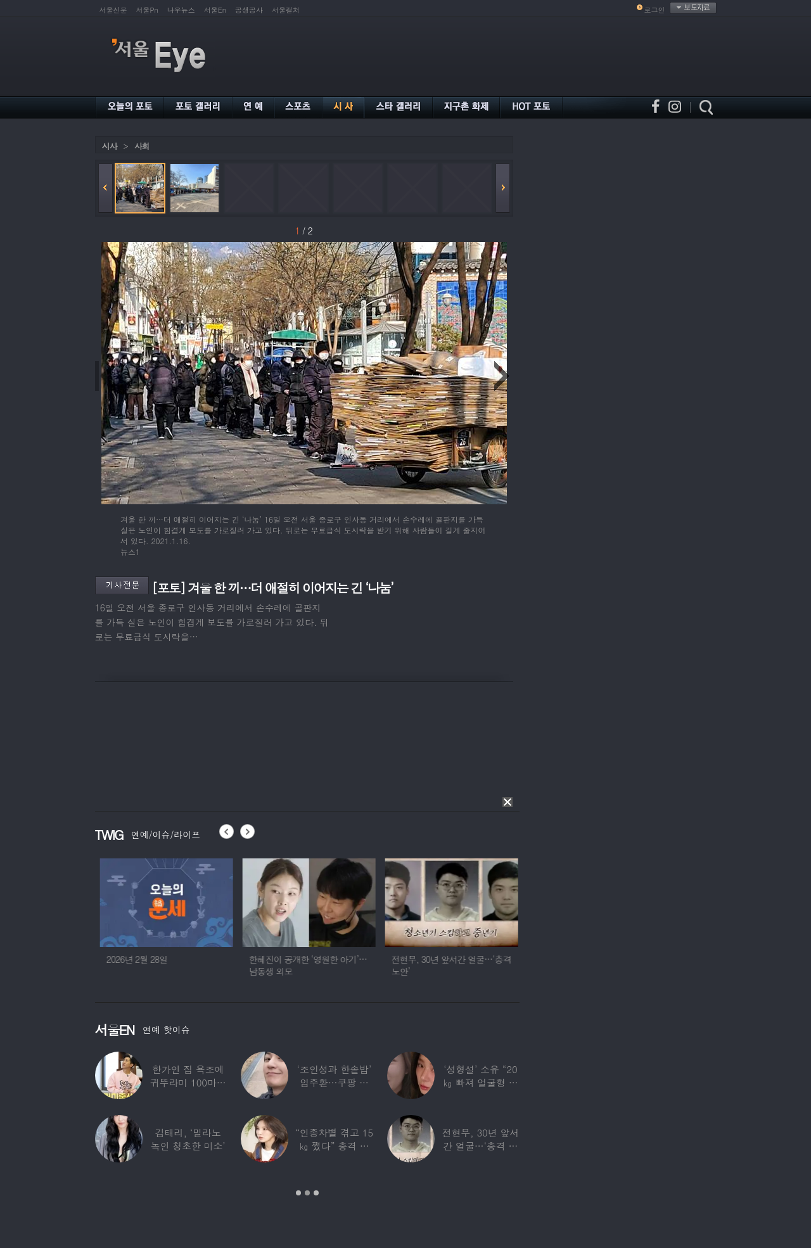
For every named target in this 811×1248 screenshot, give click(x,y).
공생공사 (249, 10)
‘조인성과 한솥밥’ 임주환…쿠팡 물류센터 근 (334, 1082)
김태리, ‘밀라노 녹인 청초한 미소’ (187, 1139)
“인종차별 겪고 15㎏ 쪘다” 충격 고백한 (334, 1146)
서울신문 (113, 10)
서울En (215, 10)
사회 (142, 146)
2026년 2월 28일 (243, 959)
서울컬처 (286, 10)
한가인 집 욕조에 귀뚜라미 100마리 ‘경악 (188, 1082)
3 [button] (316, 1192)
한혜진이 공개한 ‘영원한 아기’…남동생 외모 (414, 965)
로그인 (654, 10)
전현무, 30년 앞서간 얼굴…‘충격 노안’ (480, 1146)
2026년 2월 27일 (100, 959)
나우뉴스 (181, 10)
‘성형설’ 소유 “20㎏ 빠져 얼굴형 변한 (480, 1082)
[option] (129, 923)
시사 (109, 146)
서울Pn (147, 10)
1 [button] (298, 1192)
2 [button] (307, 1192)
